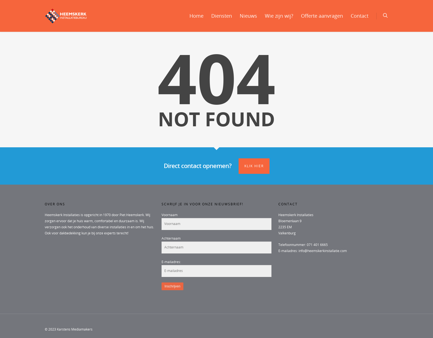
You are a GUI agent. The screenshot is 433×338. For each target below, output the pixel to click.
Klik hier (254, 166)
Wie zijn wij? (279, 15)
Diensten (221, 15)
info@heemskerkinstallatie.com (323, 250)
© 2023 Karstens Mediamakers (69, 329)
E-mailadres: (171, 262)
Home (196, 15)
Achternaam (171, 238)
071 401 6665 (317, 244)
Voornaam (170, 215)
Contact (359, 15)
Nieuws (248, 15)
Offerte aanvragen (322, 15)
